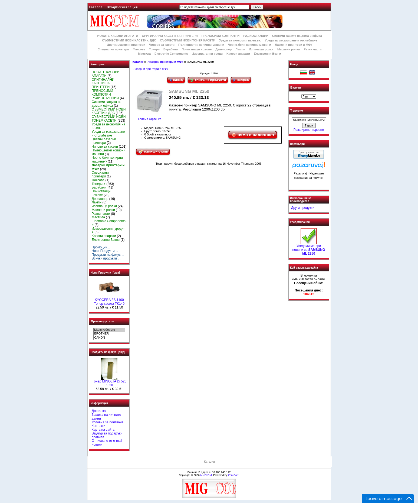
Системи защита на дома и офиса (297, 35)
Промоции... (101, 247)
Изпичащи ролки (261, 49)
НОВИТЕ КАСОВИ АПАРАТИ (117, 35)
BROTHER (109, 334)
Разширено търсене (309, 130)
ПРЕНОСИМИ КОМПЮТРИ (220, 35)
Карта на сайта (103, 429)
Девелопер (223, 49)
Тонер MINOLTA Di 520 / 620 (109, 382)
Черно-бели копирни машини (249, 44)
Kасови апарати (238, 53)
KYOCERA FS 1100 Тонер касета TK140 (109, 300)
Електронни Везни (267, 53)
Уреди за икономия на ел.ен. (240, 40)
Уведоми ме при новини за (308, 248)
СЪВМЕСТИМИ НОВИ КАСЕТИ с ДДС (129, 40)
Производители (102, 321)
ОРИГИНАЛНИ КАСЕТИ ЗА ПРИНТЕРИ (170, 35)
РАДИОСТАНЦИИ (255, 35)
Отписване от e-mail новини (107, 442)
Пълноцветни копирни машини (201, 44)
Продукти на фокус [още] (108, 352)
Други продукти (302, 208)
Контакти (98, 426)
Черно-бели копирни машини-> (107, 159)
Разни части (312, 49)
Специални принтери (113, 49)
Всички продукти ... (106, 258)
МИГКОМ (206, 474)
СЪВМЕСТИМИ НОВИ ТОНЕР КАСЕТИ (187, 40)
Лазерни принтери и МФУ (165, 61)
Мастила (144, 53)
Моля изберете (109, 330)
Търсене (296, 110)
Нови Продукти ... (105, 251)
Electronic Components (171, 53)
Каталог (96, 7)
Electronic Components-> (109, 223)
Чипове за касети (162, 44)
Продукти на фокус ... (108, 255)
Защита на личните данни (106, 416)
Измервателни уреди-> (108, 230)
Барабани (170, 49)
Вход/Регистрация (122, 7)
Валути (295, 87)
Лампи (240, 49)
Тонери (154, 49)
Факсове (139, 49)
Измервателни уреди (207, 53)
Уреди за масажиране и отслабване (291, 40)
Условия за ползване (108, 422)
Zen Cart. (233, 474)
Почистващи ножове (197, 49)
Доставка (99, 411)
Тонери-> (99, 184)
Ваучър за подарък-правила (107, 435)
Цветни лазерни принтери (126, 44)
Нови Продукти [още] (105, 272)
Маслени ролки (288, 49)
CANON (109, 338)
